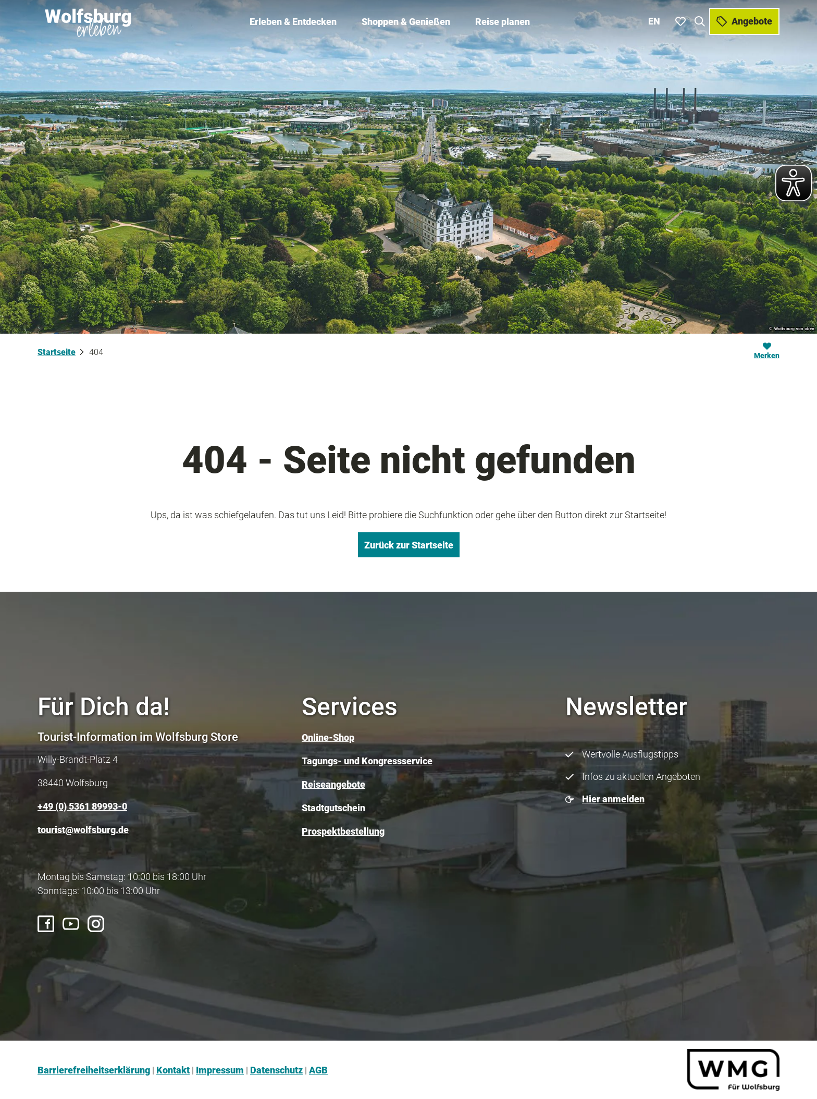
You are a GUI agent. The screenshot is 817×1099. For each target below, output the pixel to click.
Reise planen (502, 21)
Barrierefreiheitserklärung (94, 1070)
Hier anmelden (613, 798)
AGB (318, 1070)
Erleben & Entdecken (293, 21)
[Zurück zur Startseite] (89, 21)
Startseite (57, 352)
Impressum (220, 1070)
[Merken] (766, 352)
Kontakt (173, 1070)
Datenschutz (276, 1070)
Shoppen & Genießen (406, 21)
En (654, 20)
